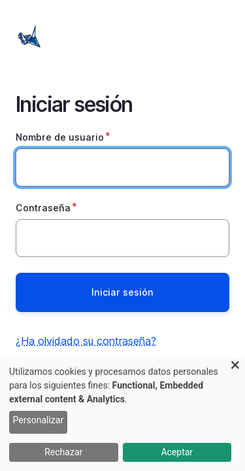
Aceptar (177, 452)
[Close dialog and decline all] (235, 366)
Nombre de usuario (60, 137)
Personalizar (38, 420)
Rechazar (63, 452)
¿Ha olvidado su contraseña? (86, 340)
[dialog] (122, 414)
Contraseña (43, 207)
